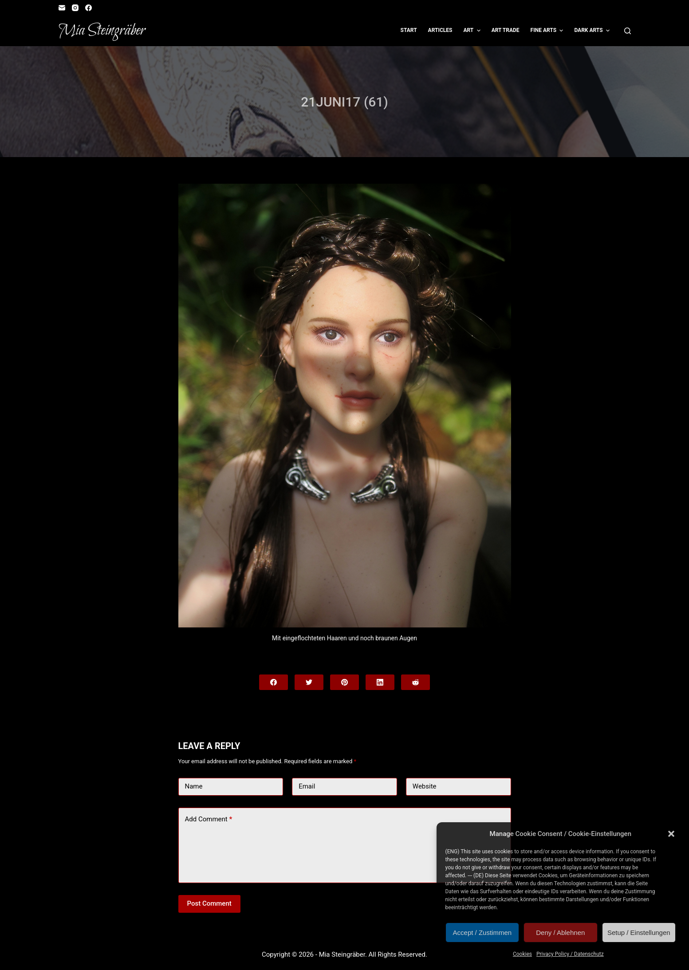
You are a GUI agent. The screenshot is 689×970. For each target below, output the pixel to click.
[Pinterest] (344, 682)
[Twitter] (309, 682)
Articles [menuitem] (440, 30)
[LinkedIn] (380, 682)
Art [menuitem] (472, 31)
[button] (671, 833)
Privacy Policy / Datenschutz (570, 954)
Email (307, 786)
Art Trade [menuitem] (506, 30)
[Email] (62, 7)
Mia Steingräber (102, 31)
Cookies (522, 954)
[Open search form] (627, 31)
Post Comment (209, 903)
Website (425, 786)
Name (194, 786)
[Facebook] (88, 7)
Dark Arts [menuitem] (593, 31)
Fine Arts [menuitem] (548, 31)
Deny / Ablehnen (560, 932)
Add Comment (208, 819)
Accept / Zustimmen (482, 932)
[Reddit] (415, 682)
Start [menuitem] (409, 30)
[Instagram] (75, 7)
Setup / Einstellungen (638, 932)
